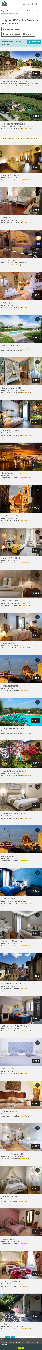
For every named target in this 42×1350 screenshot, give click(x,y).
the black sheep (9, 260)
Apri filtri (34, 42)
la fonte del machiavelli (13, 123)
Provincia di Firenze (26, 11)
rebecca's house (9, 1196)
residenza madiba (10, 430)
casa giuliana (7, 1239)
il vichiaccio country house (14, 81)
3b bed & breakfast (10, 558)
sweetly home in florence (13, 983)
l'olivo (4, 1324)
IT (37, 4)
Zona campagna (28, 126)
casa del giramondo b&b (13, 771)
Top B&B (4, 11)
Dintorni (28, 34)
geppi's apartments (11, 473)
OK (21, 1348)
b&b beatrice (7, 1068)
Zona (14, 178)
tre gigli (5, 302)
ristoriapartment (9, 1111)
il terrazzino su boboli (12, 1153)
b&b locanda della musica (14, 1026)
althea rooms (8, 643)
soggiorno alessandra (11, 941)
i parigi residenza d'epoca (14, 728)
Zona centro (14, 305)
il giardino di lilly (9, 515)
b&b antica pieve (9, 345)
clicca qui (14, 1342)
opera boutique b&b (11, 388)
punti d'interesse (11, 34)
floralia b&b (7, 217)
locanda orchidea (10, 175)
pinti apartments (9, 685)
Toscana (13, 11)
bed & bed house (9, 600)
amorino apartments (11, 856)
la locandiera (8, 898)
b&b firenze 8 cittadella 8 (13, 813)
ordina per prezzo (11, 29)
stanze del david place (12, 1281)
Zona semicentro (15, 773)
